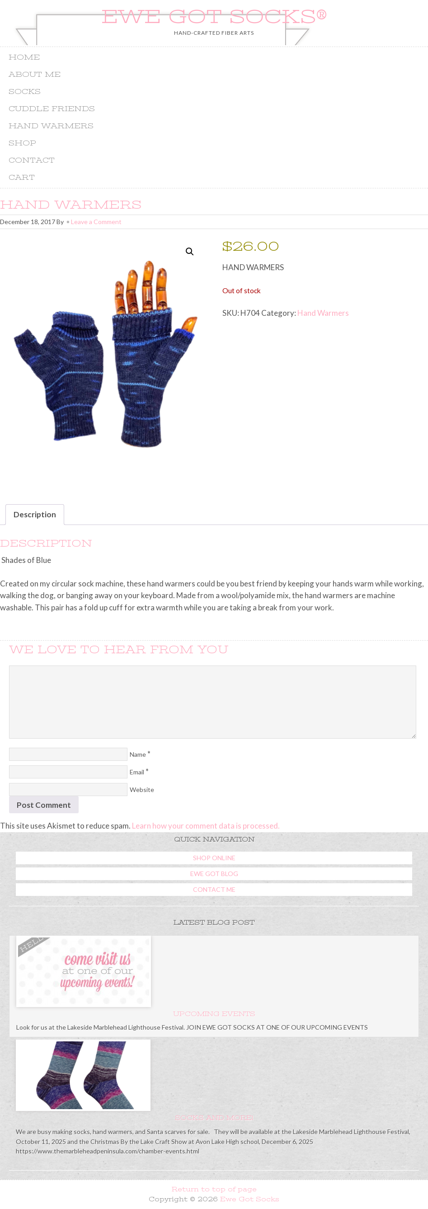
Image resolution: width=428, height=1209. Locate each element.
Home (24, 57)
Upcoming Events (214, 1013)
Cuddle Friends (52, 109)
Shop (22, 143)
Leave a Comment (96, 221)
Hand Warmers (51, 126)
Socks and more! (214, 1117)
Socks (25, 92)
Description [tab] (35, 514)
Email (137, 772)
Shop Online (214, 858)
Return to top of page (214, 1189)
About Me (35, 74)
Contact (32, 160)
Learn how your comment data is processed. (206, 825)
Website (142, 789)
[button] (190, 252)
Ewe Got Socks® (214, 16)
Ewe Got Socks (249, 1199)
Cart (22, 177)
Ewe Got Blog (214, 873)
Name (138, 754)
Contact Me (214, 889)
